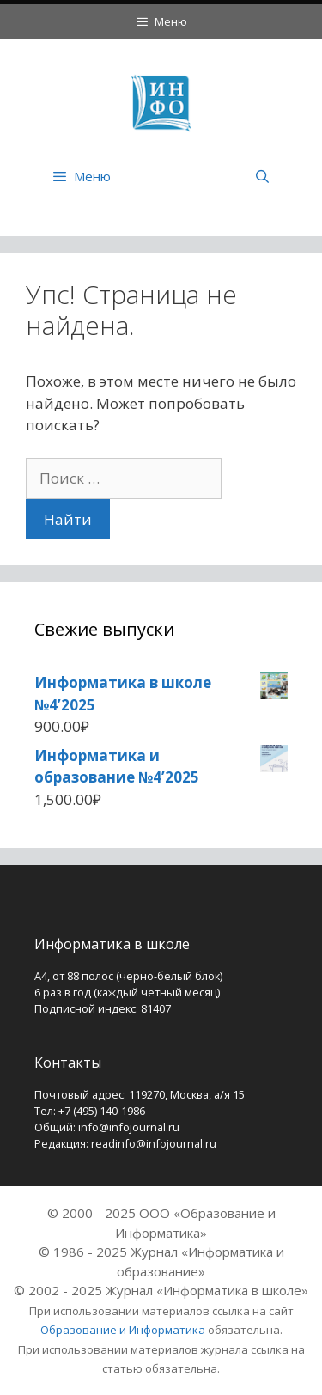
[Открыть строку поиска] (262, 176)
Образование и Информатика (122, 1329)
